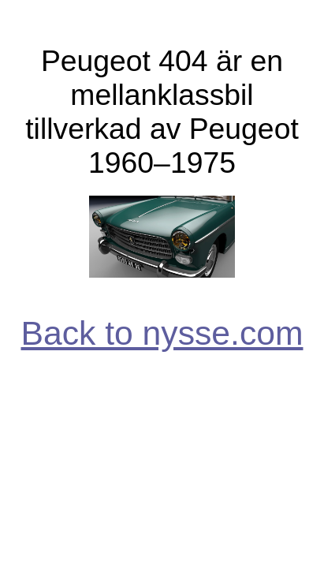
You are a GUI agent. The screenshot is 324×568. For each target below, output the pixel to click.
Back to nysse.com (162, 333)
